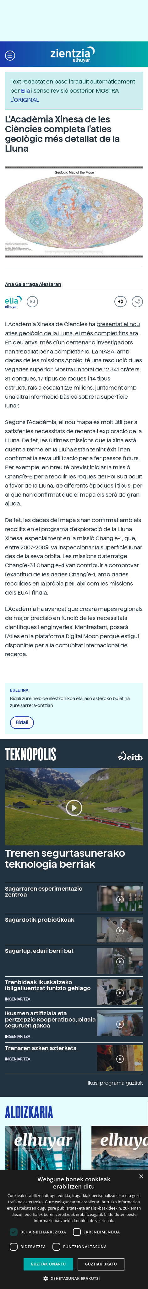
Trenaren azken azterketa (41, 1048)
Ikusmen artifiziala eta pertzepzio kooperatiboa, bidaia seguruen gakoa (50, 1019)
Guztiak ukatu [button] (101, 1264)
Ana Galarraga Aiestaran (33, 284)
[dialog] (74, 1229)
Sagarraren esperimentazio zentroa (44, 891)
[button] (10, 54)
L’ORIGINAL (24, 99)
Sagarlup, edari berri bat (39, 950)
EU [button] (32, 301)
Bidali (22, 722)
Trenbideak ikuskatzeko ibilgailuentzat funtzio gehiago (48, 985)
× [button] (141, 1176)
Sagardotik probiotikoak (39, 919)
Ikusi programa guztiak (115, 1083)
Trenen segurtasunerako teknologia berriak (65, 858)
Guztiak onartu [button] (48, 1264)
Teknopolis (30, 753)
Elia (25, 90)
